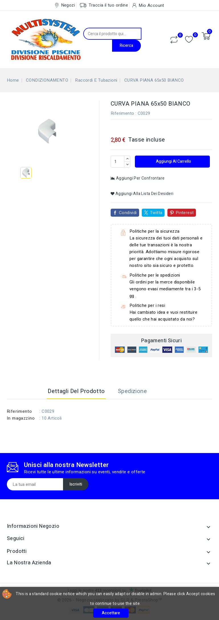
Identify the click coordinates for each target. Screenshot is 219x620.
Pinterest (185, 213)
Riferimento (122, 113)
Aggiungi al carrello (173, 161)
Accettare (111, 613)
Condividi (128, 213)
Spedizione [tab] (132, 391)
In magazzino (21, 418)
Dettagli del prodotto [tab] (76, 391)
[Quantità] (117, 162)
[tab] (160, 391)
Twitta (156, 213)
